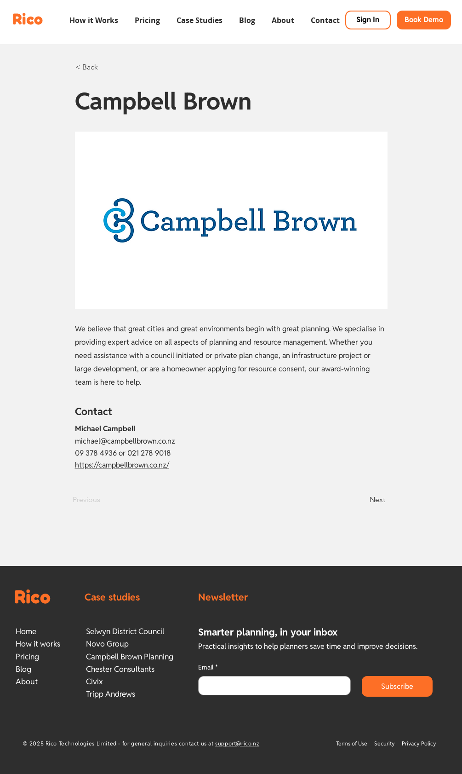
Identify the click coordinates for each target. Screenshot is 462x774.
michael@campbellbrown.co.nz (125, 441)
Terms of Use (352, 743)
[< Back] (105, 67)
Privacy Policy (419, 743)
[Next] (362, 500)
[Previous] (103, 500)
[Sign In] (368, 20)
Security (384, 743)
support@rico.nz (237, 743)
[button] (93, 16)
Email (208, 667)
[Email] (272, 685)
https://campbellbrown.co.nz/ (122, 465)
